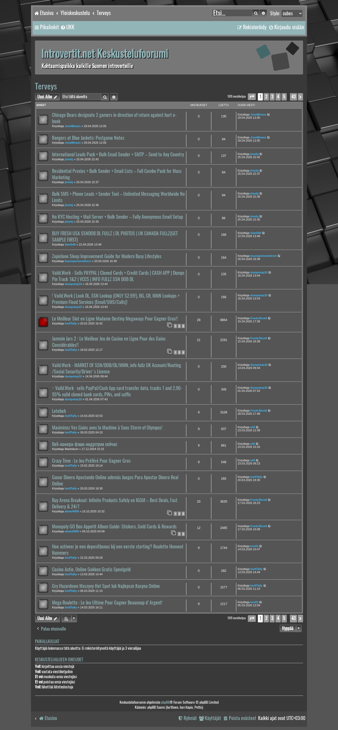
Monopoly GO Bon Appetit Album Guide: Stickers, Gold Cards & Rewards (114, 526)
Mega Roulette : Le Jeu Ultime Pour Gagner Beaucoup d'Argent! (107, 602)
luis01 (254, 546)
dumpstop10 (73, 284)
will (252, 427)
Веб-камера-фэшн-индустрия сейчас (84, 444)
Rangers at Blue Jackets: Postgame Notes (88, 138)
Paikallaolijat (47, 641)
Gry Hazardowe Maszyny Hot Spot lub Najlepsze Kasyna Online (106, 586)
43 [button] (293, 96)
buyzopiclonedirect (78, 261)
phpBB (165, 702)
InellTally (71, 323)
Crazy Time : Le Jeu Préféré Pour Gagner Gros (91, 461)
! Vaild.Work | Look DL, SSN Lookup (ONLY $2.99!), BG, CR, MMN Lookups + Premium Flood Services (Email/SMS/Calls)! (116, 299)
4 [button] (278, 96)
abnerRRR (72, 511)
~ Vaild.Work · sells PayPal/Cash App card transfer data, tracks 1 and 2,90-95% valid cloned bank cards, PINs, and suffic (117, 391)
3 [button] (272, 96)
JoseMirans (73, 126)
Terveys (46, 86)
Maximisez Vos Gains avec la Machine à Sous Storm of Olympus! (107, 427)
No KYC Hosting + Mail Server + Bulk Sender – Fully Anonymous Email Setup (117, 217)
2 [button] (266, 96)
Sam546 (70, 244)
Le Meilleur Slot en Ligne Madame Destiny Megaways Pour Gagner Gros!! (115, 319)
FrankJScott (258, 318)
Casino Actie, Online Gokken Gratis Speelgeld (91, 569)
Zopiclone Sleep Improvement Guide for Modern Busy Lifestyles (106, 256)
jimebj (69, 159)
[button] (252, 96)
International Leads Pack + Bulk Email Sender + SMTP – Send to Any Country (118, 154)
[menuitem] (67, 27)
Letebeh (59, 411)
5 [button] (284, 96)
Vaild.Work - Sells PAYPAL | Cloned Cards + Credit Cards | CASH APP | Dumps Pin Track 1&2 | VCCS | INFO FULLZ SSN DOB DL (118, 276)
